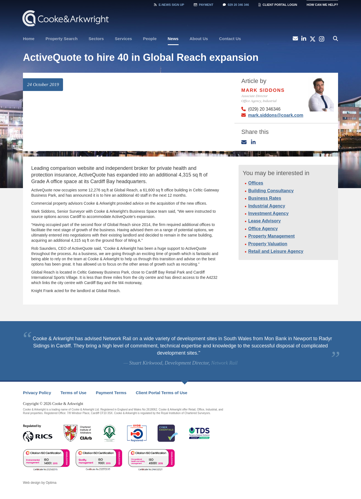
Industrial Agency (266, 206)
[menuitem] (29, 38)
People (149, 38)
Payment (203, 4)
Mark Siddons (263, 90)
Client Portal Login (277, 4)
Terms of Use (74, 392)
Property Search (62, 38)
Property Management (271, 236)
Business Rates (264, 198)
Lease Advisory (264, 221)
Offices (255, 183)
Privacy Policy (37, 392)
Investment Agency (268, 213)
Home (29, 38)
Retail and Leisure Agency (275, 251)
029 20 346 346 (236, 4)
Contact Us (230, 38)
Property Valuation (267, 243)
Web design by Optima (39, 483)
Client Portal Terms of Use (161, 392)
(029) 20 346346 (264, 109)
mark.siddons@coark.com (275, 115)
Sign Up (169, 4)
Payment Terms (111, 392)
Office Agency (263, 228)
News (173, 38)
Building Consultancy (271, 190)
